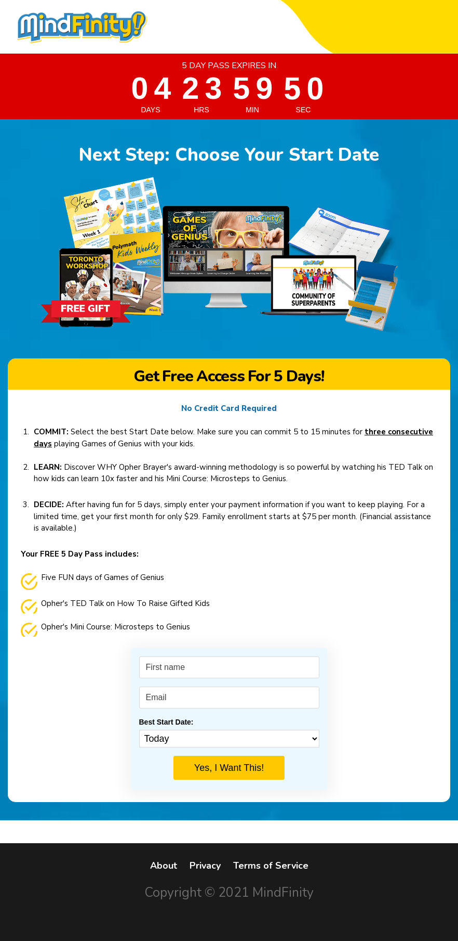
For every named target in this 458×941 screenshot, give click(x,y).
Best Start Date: (166, 722)
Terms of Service (270, 865)
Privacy (205, 865)
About (163, 865)
